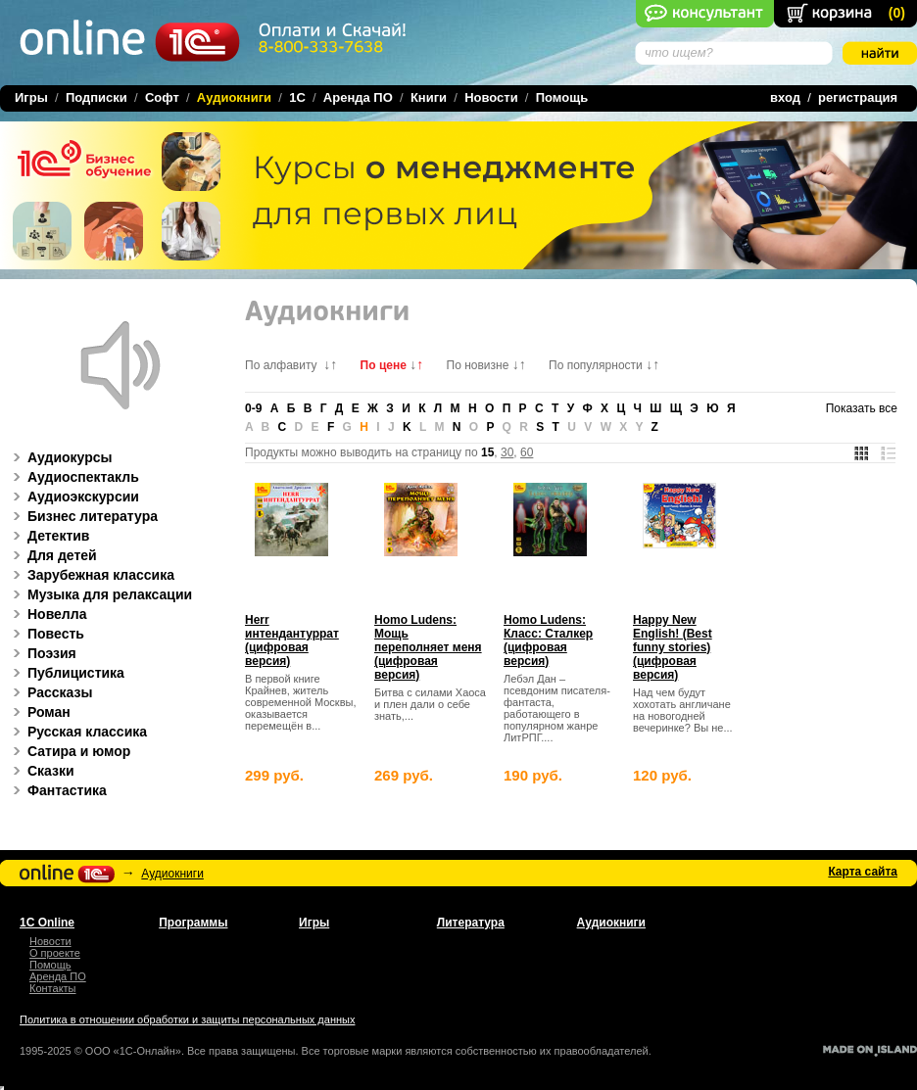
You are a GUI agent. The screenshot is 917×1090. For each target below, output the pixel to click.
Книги (428, 97)
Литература (471, 922)
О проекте (54, 953)
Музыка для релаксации (99, 594)
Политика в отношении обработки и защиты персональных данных (187, 1019)
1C (297, 97)
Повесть (45, 633)
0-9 (253, 408)
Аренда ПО (358, 97)
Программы (193, 922)
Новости (491, 97)
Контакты (52, 988)
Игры (31, 97)
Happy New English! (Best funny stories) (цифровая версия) (672, 647)
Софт (162, 97)
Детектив (48, 536)
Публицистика (65, 673)
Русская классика (77, 731)
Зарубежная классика (90, 575)
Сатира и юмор (68, 751)
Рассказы (49, 692)
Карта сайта (862, 871)
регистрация (857, 97)
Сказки (40, 771)
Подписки (96, 97)
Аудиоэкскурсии (73, 496)
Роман (39, 712)
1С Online (47, 922)
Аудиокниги (172, 873)
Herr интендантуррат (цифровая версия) (292, 640)
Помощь (562, 97)
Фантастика (57, 790)
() (897, 13)
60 (526, 452)
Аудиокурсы (60, 457)
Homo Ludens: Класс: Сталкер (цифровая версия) (548, 640)
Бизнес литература (82, 516)
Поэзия (41, 653)
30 (507, 452)
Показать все (861, 408)
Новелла (46, 614)
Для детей (52, 555)
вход (785, 97)
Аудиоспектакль (73, 477)
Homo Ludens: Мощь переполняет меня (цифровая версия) (428, 647)
